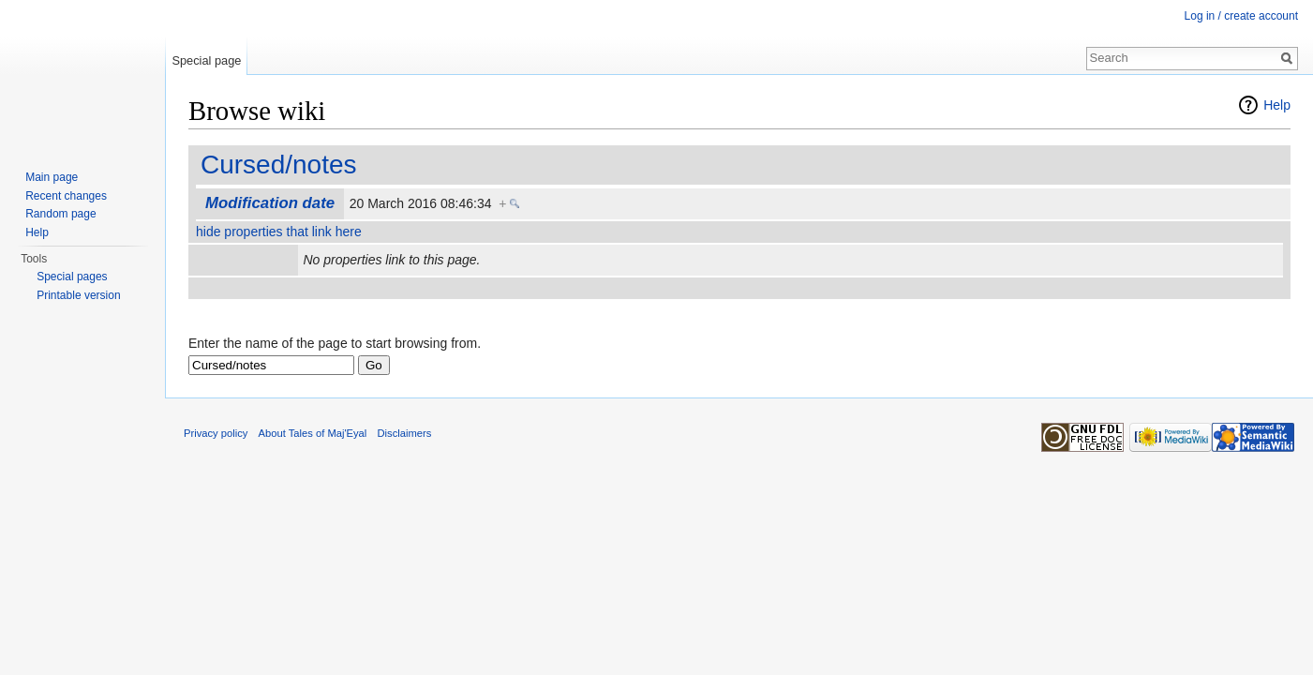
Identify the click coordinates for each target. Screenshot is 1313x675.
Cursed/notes (279, 164)
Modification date (270, 203)
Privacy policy (215, 433)
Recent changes (66, 195)
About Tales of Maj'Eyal (313, 433)
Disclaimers (405, 433)
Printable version (78, 295)
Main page (51, 177)
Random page (60, 213)
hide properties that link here (279, 231)
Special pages (72, 276)
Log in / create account (1241, 15)
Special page (206, 60)
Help (1277, 105)
